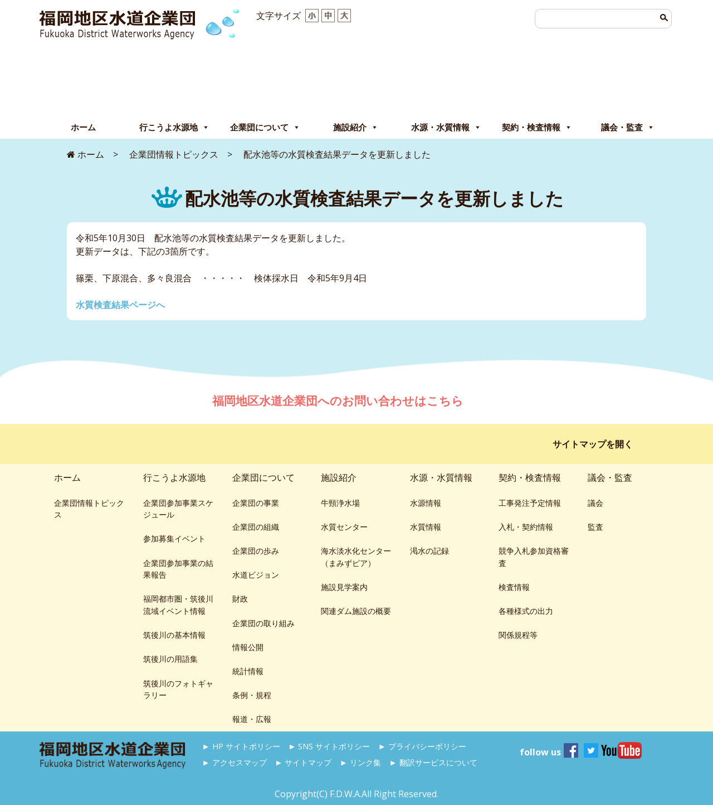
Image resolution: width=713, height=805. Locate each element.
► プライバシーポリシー (422, 746)
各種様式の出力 (526, 611)
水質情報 (425, 526)
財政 (240, 598)
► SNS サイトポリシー (329, 746)
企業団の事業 (255, 502)
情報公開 (247, 647)
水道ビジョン (255, 574)
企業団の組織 (255, 526)
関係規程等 (518, 635)
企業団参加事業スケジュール (178, 508)
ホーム (83, 127)
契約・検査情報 (537, 127)
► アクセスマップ (234, 762)
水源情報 (425, 502)
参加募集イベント (174, 538)
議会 (595, 502)
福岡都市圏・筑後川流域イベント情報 (178, 604)
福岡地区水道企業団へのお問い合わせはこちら (339, 400)
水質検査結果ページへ (120, 305)
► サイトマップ (303, 762)
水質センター (344, 526)
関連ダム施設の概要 (356, 611)
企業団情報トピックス (89, 508)
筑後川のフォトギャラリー (178, 689)
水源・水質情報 (446, 127)
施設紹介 (355, 127)
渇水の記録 (429, 550)
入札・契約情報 (526, 526)
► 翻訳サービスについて (433, 762)
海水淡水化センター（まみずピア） (356, 556)
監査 (595, 526)
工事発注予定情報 (530, 502)
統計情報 (247, 671)
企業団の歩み (255, 550)
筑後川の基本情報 (174, 635)
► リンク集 (360, 762)
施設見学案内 (344, 587)
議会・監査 (628, 127)
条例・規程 (251, 695)
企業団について (265, 127)
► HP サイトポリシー (241, 746)
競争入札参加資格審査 (534, 556)
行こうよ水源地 (174, 127)
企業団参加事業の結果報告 (178, 569)
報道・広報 (251, 719)
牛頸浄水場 (340, 502)
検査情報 (514, 587)
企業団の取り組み (263, 623)
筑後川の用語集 (170, 658)
